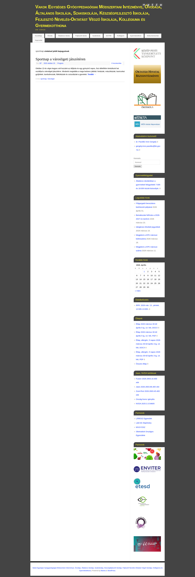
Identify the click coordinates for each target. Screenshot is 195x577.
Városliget (51, 79)
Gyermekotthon (135, 36)
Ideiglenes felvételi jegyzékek (148, 227)
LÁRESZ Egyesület (144, 418)
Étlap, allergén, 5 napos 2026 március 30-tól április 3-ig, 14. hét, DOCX (148, 344)
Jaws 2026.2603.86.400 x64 (147, 387)
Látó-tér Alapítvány (143, 423)
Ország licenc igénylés (145, 399)
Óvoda (50, 36)
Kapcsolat (38, 40)
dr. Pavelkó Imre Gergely (146, 142)
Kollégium (120, 36)
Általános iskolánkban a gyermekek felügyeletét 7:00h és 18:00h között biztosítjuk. (148, 184)
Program (60, 63)
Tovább (92, 74)
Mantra (103, 571)
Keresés (137, 158)
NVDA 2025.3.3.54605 (145, 403)
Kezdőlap (38, 36)
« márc (138, 291)
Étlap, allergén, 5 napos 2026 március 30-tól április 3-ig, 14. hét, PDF (148, 355)
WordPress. (112, 571)
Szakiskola (96, 36)
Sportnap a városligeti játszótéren (60, 59)
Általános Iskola (64, 36)
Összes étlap (141, 364)
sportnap (44, 79)
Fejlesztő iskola (81, 36)
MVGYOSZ (140, 427)
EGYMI (108, 36)
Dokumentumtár (153, 36)
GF (40, 63)
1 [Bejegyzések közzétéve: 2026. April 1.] (144, 271)
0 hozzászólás (116, 63)
